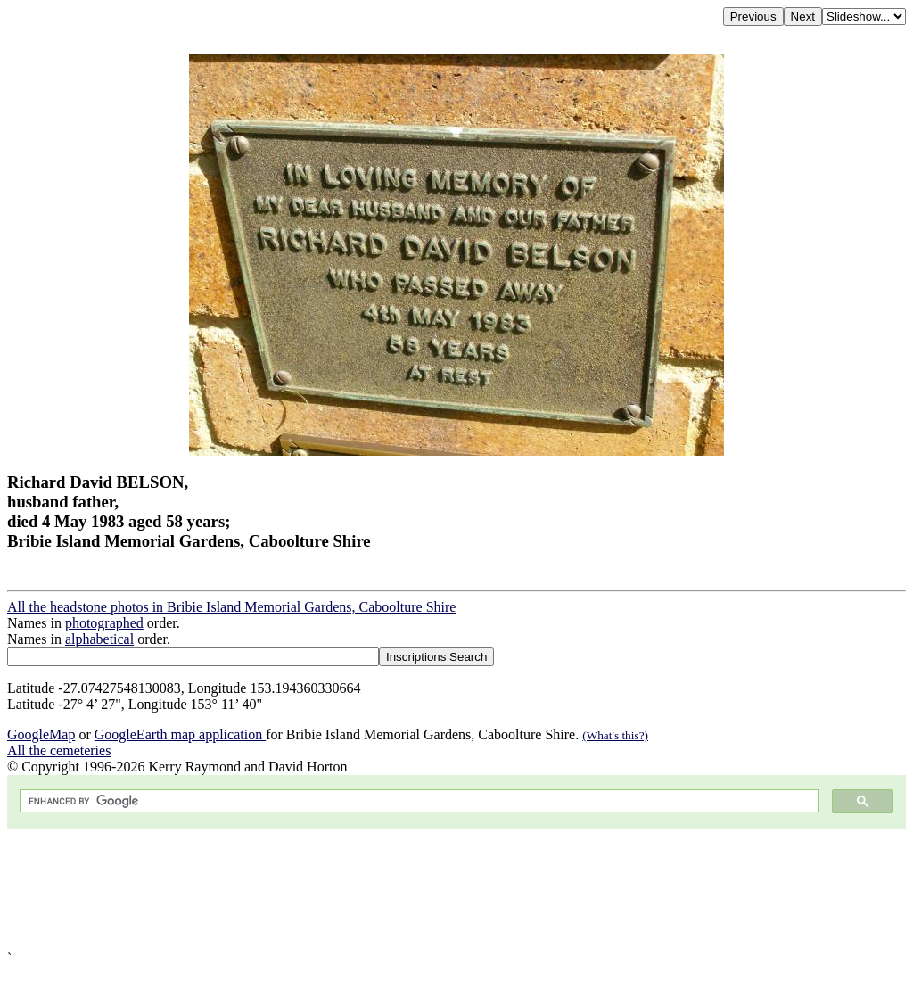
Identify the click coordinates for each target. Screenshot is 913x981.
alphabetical (99, 639)
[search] (418, 801)
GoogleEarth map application (180, 734)
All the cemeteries (59, 750)
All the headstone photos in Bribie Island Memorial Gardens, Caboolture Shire (231, 606)
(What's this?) (615, 735)
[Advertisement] (456, 890)
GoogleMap (41, 734)
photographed (104, 623)
